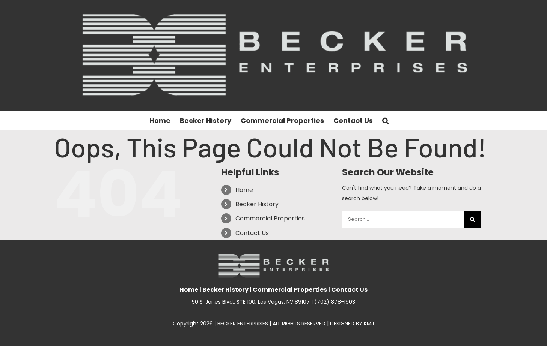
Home (244, 190)
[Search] (472, 219)
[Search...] (403, 219)
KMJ (369, 323)
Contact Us (252, 233)
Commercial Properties (270, 218)
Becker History (257, 204)
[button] (385, 120)
